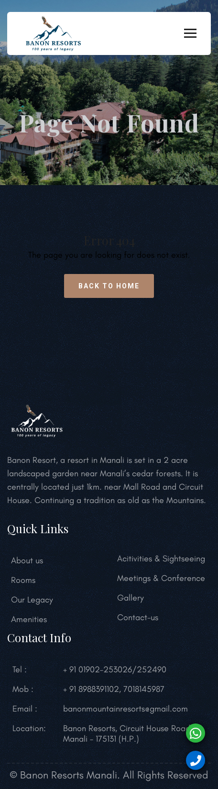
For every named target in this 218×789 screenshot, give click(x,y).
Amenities (29, 619)
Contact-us (137, 617)
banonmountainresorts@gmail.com (125, 708)
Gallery (130, 597)
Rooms (23, 580)
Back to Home (109, 286)
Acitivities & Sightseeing (161, 558)
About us (27, 560)
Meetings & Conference (161, 578)
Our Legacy (32, 599)
